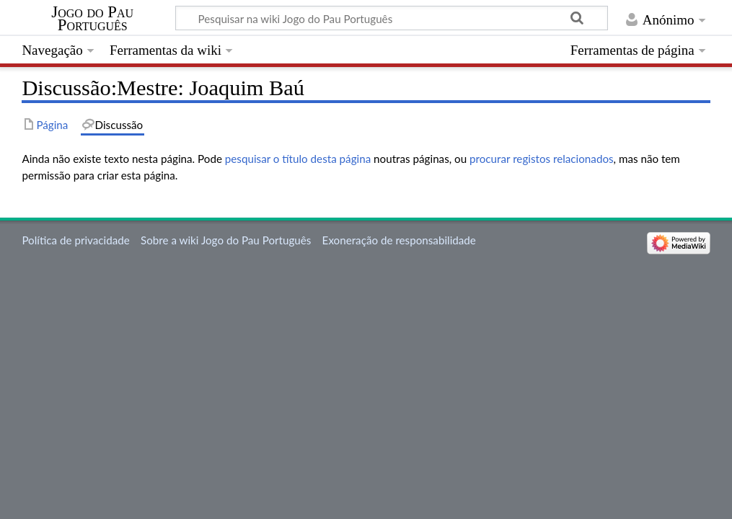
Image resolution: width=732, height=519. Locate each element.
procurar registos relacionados (541, 158)
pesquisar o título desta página (298, 158)
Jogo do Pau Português (92, 19)
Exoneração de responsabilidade (399, 240)
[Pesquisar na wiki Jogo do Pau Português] (391, 18)
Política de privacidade (75, 240)
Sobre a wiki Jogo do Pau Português (226, 240)
